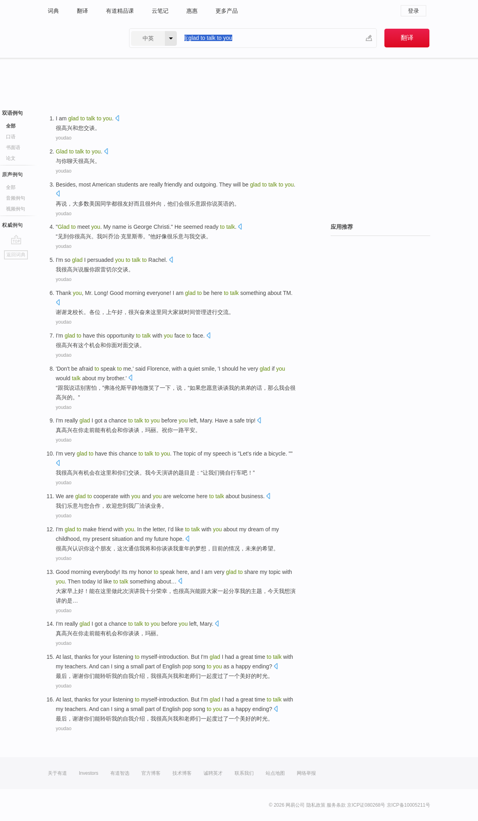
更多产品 (226, 11)
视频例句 (15, 209)
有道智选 (119, 773)
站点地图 (275, 773)
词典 (53, 11)
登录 (413, 11)
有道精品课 (120, 11)
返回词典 (15, 254)
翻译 (82, 11)
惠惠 (192, 11)
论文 (11, 158)
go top (16, 239)
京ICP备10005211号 (408, 805)
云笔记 (160, 11)
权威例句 (12, 225)
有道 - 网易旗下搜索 (80, 38)
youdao (63, 138)
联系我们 (244, 773)
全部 (11, 126)
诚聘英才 (213, 773)
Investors (88, 773)
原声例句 (12, 174)
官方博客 (151, 773)
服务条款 (336, 805)
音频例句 (15, 198)
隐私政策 (315, 805)
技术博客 (182, 773)
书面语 (13, 147)
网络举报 (306, 773)
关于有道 (57, 773)
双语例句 (12, 113)
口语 (11, 136)
